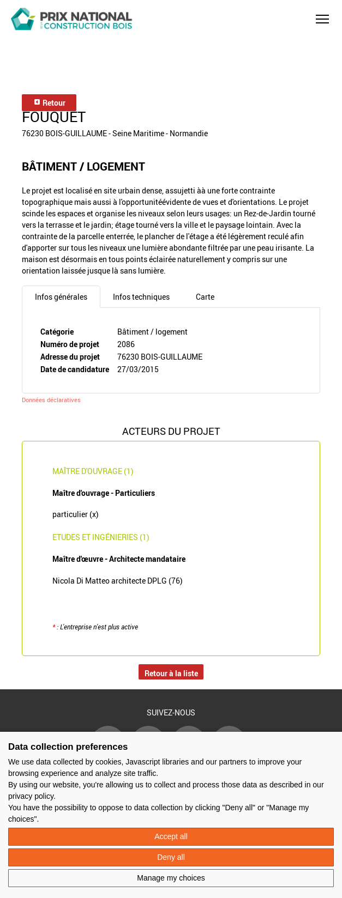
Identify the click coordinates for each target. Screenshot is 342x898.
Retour (49, 103)
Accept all (171, 836)
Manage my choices (171, 877)
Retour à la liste (171, 673)
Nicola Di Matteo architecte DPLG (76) (117, 580)
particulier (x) (75, 514)
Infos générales (61, 297)
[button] (322, 19)
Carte (205, 297)
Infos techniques (141, 297)
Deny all (171, 857)
